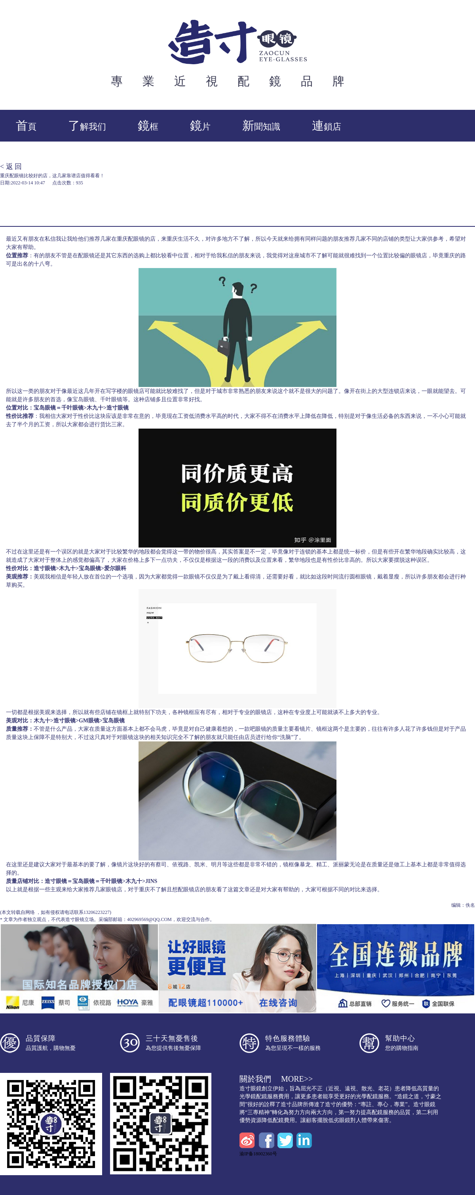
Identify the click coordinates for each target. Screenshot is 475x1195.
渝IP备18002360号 (258, 1154)
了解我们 (87, 125)
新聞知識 (261, 125)
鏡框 (148, 125)
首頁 (26, 125)
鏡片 (200, 125)
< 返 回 (11, 166)
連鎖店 (326, 125)
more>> (297, 1078)
